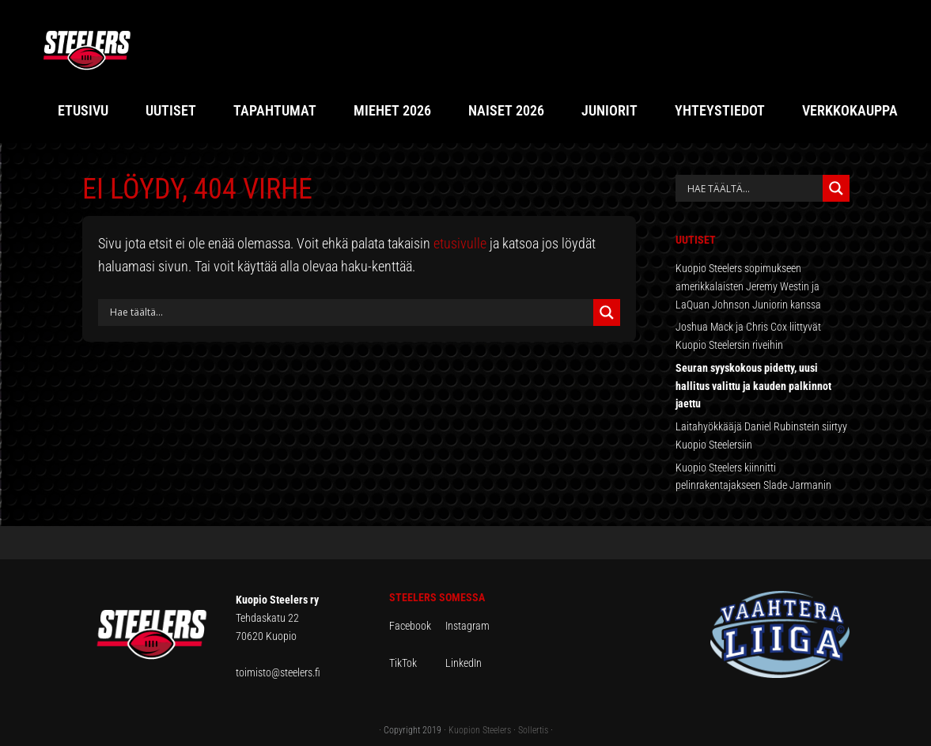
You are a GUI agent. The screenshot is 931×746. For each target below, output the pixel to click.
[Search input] (349, 312)
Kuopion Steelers (479, 730)
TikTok (416, 663)
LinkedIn (463, 663)
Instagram (467, 625)
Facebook (417, 625)
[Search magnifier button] (606, 312)
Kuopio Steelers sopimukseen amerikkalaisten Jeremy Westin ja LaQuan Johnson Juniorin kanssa (748, 286)
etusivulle (459, 243)
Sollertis (533, 730)
